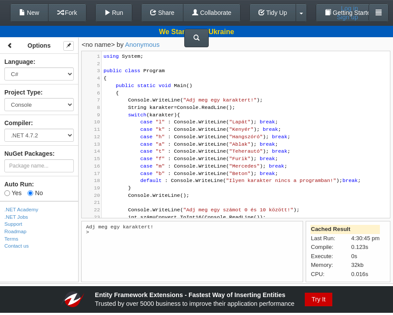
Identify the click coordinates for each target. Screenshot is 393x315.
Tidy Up (273, 12)
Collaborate (211, 12)
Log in (349, 8)
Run (114, 12)
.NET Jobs (16, 217)
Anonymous (142, 44)
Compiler (17, 122)
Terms (11, 239)
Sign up (347, 17)
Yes (12, 192)
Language (18, 61)
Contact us (16, 245)
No (35, 192)
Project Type (22, 92)
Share (162, 12)
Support (13, 224)
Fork (67, 12)
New (29, 12)
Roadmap (15, 231)
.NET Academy (21, 209)
